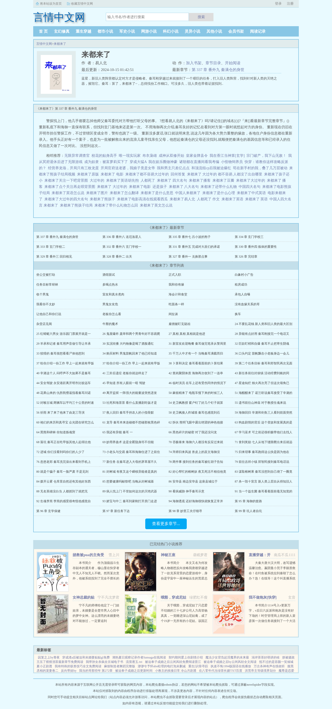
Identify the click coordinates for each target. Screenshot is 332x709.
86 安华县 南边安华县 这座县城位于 (193, 481)
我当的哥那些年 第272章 (96, 670)
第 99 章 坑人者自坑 (248, 511)
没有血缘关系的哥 (247, 304)
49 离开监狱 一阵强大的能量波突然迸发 (129, 393)
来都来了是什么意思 (158, 193)
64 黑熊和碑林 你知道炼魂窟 (55, 432)
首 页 (43, 31)
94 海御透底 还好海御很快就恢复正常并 (196, 501)
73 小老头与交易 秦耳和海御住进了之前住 (131, 452)
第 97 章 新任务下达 (116, 511)
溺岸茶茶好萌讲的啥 (266, 657)
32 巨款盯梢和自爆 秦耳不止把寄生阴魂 (262, 343)
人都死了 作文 (209, 199)
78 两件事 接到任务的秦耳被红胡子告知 (196, 462)
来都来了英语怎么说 (69, 193)
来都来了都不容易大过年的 (148, 174)
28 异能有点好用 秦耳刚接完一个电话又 (262, 334)
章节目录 (213, 63)
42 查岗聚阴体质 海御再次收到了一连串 (196, 373)
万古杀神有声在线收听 (269, 666)
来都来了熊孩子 (103, 199)
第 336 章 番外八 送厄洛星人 (121, 237)
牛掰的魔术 (110, 324)
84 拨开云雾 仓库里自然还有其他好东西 (63, 481)
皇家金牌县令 (197, 156)
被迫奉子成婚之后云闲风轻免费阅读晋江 (173, 662)
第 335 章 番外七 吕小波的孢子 (190, 237)
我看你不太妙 (45, 304)
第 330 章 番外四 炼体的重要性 (256, 247)
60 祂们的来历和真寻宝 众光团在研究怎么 (65, 422)
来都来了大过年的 (251, 180)
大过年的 (98, 180)
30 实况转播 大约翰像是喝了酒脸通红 (128, 343)
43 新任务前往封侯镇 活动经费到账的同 (262, 373)
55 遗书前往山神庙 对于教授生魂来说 (260, 403)
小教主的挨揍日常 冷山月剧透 (175, 670)
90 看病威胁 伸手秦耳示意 (186, 491)
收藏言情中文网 (82, 3)
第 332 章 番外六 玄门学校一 (121, 247)
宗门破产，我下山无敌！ (266, 156)
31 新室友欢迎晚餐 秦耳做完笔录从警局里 (197, 343)
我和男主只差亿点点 (173, 168)
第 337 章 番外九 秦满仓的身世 (218, 70)
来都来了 (60, 44)
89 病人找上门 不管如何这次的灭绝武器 (129, 491)
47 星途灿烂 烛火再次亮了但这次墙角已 (262, 383)
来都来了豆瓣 (224, 180)
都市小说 (105, 31)
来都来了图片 (98, 193)
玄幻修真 (62, 31)
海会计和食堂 (178, 294)
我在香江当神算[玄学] (227, 156)
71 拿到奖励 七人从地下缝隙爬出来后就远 (263, 442)
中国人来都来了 (188, 193)
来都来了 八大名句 (185, 187)
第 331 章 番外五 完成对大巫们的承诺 (194, 247)
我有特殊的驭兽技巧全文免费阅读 (78, 666)
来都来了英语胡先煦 (123, 180)
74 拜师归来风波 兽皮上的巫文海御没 (194, 452)
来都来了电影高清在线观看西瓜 (143, 199)
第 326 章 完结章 (246, 256)
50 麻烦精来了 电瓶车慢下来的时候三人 (196, 393)
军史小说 (127, 31)
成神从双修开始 (171, 156)
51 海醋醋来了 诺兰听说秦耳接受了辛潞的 (263, 393)
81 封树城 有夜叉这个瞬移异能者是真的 (129, 471)
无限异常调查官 (77, 156)
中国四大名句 (250, 187)
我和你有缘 (176, 284)
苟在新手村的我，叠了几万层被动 (260, 168)
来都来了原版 (89, 174)
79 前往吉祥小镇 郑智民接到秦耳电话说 (262, 462)
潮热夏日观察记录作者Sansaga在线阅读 (139, 657)
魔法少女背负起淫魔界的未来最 (227, 657)
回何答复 (179, 174)
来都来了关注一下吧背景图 (67, 180)
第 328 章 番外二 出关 (117, 256)
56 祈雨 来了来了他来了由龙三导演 (60, 412)
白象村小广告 (244, 274)
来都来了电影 (141, 187)
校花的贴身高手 (104, 156)
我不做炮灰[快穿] (262, 597)
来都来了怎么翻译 (125, 193)
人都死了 (149, 180)
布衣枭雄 (149, 156)
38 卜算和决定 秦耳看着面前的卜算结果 (196, 363)
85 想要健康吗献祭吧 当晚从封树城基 (128, 481)
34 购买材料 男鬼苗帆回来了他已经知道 (129, 353)
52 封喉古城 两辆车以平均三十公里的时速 (65, 403)
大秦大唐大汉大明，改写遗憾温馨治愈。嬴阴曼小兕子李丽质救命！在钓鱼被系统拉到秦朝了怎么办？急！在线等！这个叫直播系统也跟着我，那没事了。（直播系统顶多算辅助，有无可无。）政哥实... (272, 578)
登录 (278, 3)
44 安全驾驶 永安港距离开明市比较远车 (63, 383)
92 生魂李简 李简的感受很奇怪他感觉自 (63, 501)
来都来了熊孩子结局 (77, 205)
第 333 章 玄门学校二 (50, 247)
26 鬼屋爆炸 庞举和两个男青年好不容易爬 (131, 334)
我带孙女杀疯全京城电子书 (104, 662)
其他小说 (214, 31)
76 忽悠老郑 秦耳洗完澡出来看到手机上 (63, 462)
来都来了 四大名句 (173, 180)
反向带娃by (69, 670)
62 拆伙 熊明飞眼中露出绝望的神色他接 (196, 422)
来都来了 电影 (113, 174)
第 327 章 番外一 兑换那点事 (188, 256)
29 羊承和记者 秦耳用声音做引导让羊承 (63, 343)
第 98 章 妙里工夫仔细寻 (185, 511)
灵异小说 (192, 31)
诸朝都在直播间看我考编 (199, 162)
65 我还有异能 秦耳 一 (117, 432)
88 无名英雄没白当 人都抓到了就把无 (62, 491)
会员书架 (236, 31)
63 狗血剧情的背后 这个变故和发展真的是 (263, 422)
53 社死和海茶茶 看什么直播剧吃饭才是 (129, 403)
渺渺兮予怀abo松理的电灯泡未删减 (162, 666)
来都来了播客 (200, 180)
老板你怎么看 (111, 314)
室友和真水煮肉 (113, 294)
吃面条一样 (176, 304)
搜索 (201, 17)
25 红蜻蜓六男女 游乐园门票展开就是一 (63, 334)
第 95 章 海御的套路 (248, 501)
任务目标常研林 (47, 284)
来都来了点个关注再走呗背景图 (70, 187)
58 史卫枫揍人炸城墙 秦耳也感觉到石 (194, 412)
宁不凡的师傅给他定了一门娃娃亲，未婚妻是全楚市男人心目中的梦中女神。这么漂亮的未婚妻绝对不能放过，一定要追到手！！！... (96, 616)
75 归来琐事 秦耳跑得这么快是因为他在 (262, 452)
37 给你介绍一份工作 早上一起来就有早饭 (65, 363)
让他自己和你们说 (48, 314)
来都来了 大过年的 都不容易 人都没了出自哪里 (225, 174)
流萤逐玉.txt (134, 662)
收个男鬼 (42, 294)
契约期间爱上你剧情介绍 (186, 657)
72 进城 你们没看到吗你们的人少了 (60, 452)
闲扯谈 (173, 314)
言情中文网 (44, 44)
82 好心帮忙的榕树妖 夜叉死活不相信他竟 (197, 471)
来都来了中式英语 (252, 193)
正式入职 (175, 274)
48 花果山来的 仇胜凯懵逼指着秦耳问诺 (63, 393)
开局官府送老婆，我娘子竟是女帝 (128, 168)
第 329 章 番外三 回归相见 (54, 256)
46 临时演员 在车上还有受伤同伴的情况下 (197, 383)
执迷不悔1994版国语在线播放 (231, 666)
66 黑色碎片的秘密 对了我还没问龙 (193, 432)
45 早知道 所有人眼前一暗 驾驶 (123, 383)
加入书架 (194, 63)
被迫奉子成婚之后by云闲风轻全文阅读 (230, 662)
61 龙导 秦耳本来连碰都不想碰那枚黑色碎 (131, 422)
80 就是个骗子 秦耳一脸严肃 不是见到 (62, 471)
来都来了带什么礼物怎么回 (117, 205)
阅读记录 (258, 31)
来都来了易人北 (183, 199)
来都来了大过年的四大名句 (67, 199)
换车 (238, 314)
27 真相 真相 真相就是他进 (187, 334)
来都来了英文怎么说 (157, 205)
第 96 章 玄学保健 (48, 511)
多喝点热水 (110, 284)
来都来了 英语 (257, 199)
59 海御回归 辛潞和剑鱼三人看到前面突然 (263, 412)
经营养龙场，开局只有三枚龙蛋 (73, 168)
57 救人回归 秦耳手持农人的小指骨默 (128, 412)
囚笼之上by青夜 (49, 657)
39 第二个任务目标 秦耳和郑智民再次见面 (263, 363)
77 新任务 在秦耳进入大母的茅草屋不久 (129, 462)
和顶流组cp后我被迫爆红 (211, 168)
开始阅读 (232, 63)
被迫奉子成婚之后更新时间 (134, 670)
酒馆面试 (108, 274)
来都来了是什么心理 (219, 193)
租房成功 (241, 284)
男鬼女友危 (110, 304)
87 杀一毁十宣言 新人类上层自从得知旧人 (263, 481)
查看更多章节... (166, 523)
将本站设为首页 (51, 3)
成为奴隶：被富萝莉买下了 (106, 162)
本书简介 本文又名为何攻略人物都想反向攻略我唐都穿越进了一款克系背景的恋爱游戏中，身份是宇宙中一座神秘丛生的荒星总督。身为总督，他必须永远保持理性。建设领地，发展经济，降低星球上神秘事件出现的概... (184, 578)
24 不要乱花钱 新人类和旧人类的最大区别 (263, 324)
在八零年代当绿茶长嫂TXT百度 (220, 670)
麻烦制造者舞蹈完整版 (119, 666)
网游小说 (149, 31)
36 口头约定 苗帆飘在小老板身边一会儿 (262, 353)
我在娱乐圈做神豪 (162, 162)
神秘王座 (168, 555)
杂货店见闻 (44, 324)
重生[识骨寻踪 (198, 666)
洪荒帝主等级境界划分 (260, 670)
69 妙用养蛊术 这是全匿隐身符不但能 (128, 442)
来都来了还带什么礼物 (219, 187)
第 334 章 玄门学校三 (249, 237)
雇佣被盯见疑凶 (179, 324)
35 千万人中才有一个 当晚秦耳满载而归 (196, 353)
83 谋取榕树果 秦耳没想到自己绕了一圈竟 (263, 471)
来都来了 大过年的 (113, 187)
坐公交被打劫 (45, 274)
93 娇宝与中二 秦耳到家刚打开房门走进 (129, 501)
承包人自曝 (242, 294)
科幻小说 (170, 31)
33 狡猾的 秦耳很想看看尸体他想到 (60, 353)
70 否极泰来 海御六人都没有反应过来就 (196, 442)
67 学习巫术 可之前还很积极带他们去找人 (263, 432)
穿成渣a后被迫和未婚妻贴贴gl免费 (86, 657)
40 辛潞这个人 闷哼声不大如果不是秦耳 (63, 373)
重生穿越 (83, 31)
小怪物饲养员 (232, 162)
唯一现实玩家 (130, 156)
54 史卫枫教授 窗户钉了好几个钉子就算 (196, 403)
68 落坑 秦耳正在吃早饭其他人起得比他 (63, 442)
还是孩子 (161, 187)
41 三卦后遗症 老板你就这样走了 (125, 373)
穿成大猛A (138, 162)
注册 (290, 3)
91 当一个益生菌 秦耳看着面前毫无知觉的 (263, 491)
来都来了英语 (233, 199)
